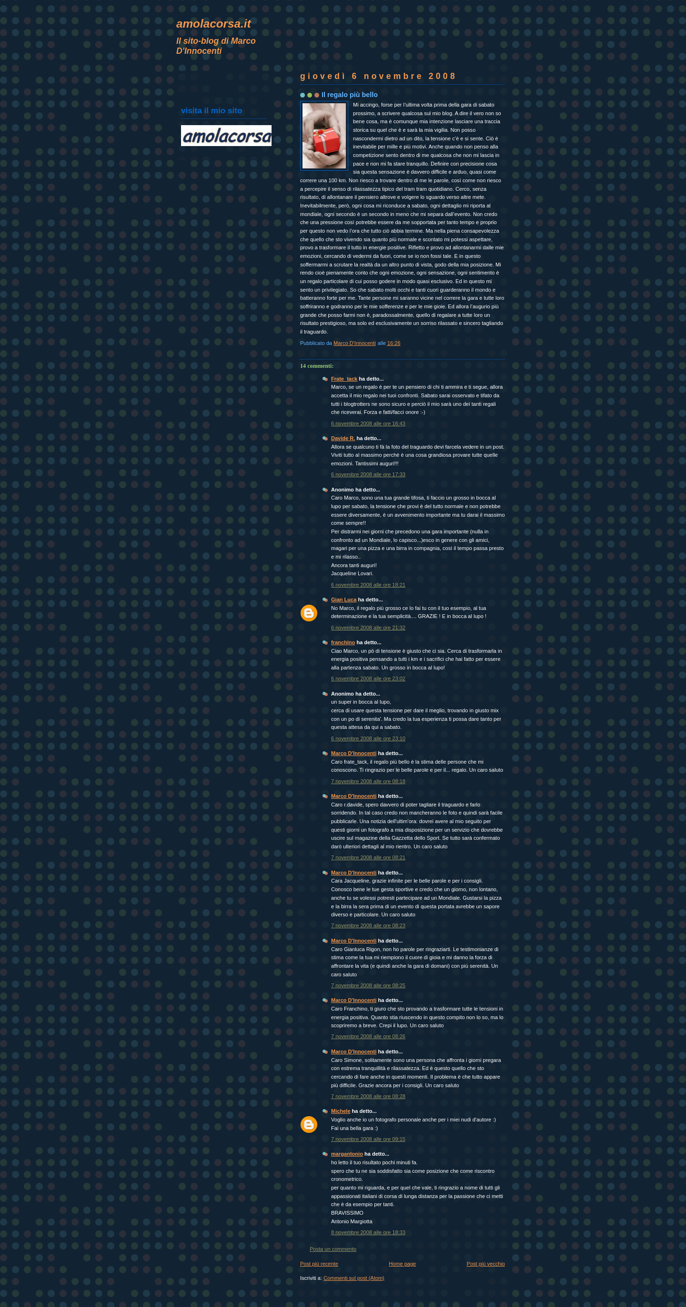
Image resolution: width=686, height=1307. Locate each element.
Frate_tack (344, 379)
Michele (341, 1111)
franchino (343, 642)
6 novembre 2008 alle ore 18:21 (368, 585)
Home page (402, 1264)
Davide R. (343, 438)
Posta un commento (333, 1249)
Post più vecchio (486, 1264)
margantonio (347, 1154)
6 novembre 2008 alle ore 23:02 (368, 678)
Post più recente (319, 1264)
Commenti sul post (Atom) (353, 1278)
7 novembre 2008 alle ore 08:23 (368, 925)
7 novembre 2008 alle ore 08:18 (368, 781)
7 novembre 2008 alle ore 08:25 (368, 985)
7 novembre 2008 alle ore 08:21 (368, 857)
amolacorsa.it (213, 23)
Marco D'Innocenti (353, 753)
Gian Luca (343, 599)
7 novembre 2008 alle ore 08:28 (368, 1096)
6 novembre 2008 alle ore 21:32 (368, 627)
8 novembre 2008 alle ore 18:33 (368, 1232)
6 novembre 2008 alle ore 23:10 (368, 738)
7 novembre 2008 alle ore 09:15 (368, 1139)
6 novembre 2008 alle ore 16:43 (368, 423)
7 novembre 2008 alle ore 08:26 (368, 1036)
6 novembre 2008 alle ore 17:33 (368, 474)
